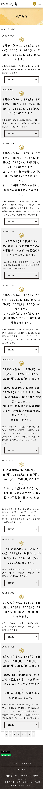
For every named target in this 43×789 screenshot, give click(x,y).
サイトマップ (22, 769)
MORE (11, 79)
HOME (3, 29)
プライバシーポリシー (21, 763)
